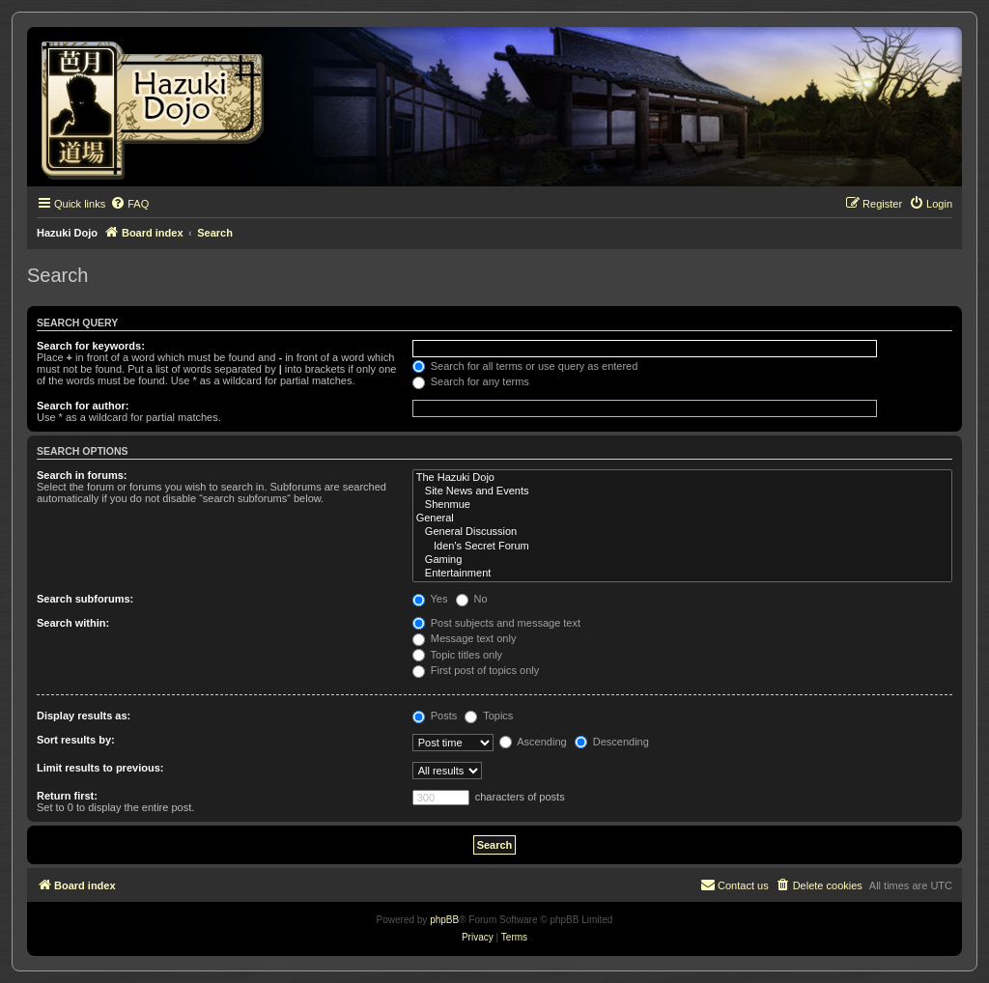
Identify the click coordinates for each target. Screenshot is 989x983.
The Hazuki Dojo (682, 478)
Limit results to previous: (100, 767)
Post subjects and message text (496, 623)
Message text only (464, 638)
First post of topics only (476, 670)
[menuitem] (129, 203)
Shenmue (682, 505)
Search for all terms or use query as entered (525, 366)
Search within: (73, 623)
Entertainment (682, 573)
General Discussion (682, 532)
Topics (489, 715)
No (472, 598)
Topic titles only (457, 654)
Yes (430, 598)
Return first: (67, 795)
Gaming (682, 560)
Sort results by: (76, 739)
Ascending (533, 741)
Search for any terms (470, 381)
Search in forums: (82, 475)
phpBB (444, 919)
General (682, 518)
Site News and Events (682, 491)
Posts (435, 715)
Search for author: (82, 405)
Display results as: (83, 715)
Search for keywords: (91, 345)
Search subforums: (85, 598)
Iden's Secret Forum (682, 546)
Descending (612, 741)
